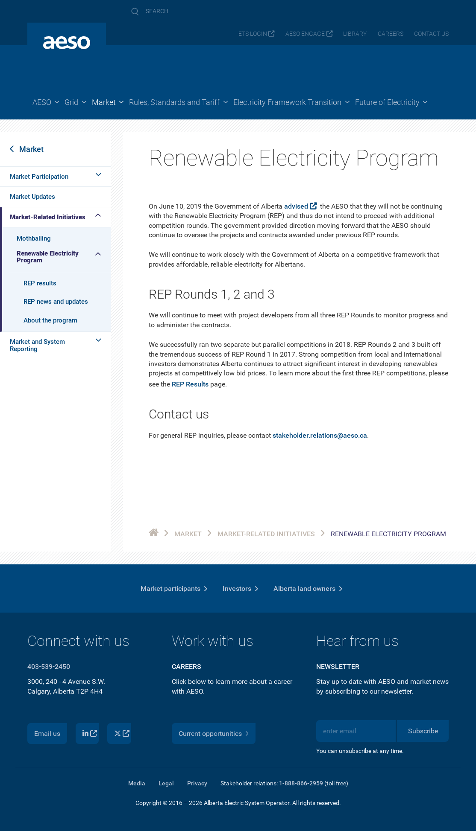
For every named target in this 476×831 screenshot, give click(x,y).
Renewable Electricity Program (48, 257)
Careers (390, 34)
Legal (166, 783)
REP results (40, 283)
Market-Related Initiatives (47, 217)
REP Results (190, 384)
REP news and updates (56, 301)
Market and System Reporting (37, 345)
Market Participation (39, 176)
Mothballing (34, 238)
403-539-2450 (48, 666)
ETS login (252, 34)
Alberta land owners (304, 588)
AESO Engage (305, 34)
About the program (50, 320)
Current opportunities (210, 733)
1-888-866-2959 (301, 783)
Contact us (431, 34)
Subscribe (423, 731)
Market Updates (32, 196)
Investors (237, 588)
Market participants (170, 588)
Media (136, 783)
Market (31, 149)
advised (296, 206)
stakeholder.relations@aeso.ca (320, 435)
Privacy (197, 783)
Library (355, 34)
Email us (47, 733)
